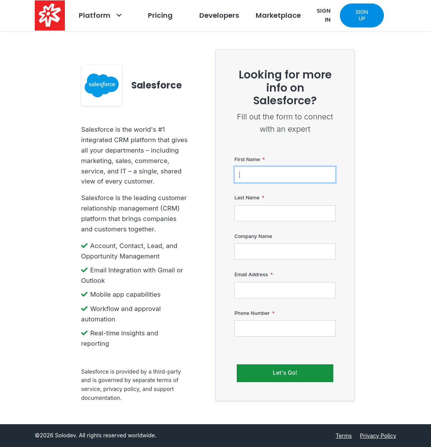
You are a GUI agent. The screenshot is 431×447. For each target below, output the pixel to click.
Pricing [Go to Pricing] (160, 15)
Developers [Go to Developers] (219, 15)
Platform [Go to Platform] (94, 15)
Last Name (247, 198)
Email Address (251, 274)
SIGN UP (362, 15)
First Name (247, 159)
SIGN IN (324, 15)
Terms (344, 435)
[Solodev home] (50, 15)
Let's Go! (285, 372)
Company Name (253, 236)
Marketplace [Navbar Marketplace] (278, 15)
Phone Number (252, 313)
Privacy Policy (378, 435)
